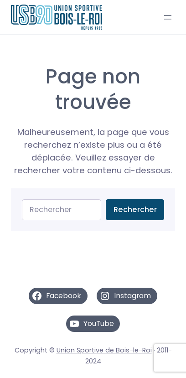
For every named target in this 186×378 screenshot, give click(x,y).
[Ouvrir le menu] (167, 17)
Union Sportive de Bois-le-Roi (104, 350)
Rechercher (135, 209)
